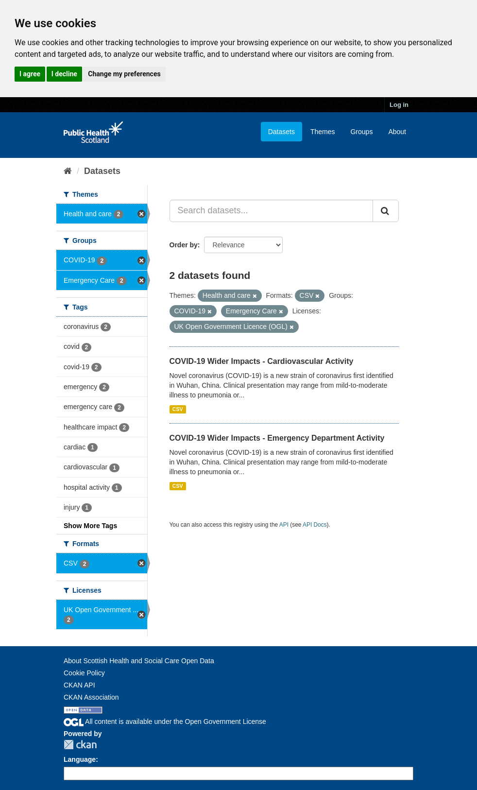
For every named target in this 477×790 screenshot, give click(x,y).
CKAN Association (91, 697)
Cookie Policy (84, 673)
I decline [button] (64, 74)
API (284, 524)
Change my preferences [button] (124, 74)
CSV (177, 409)
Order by (184, 245)
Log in (399, 104)
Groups (361, 132)
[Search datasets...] (272, 211)
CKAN (80, 744)
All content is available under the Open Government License (165, 721)
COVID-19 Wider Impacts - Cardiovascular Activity (262, 361)
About (397, 132)
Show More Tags (90, 526)
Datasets (281, 132)
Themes (322, 132)
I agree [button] (29, 74)
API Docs (315, 524)
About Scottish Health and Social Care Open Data (139, 661)
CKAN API (79, 685)
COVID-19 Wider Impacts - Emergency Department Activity (277, 438)
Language (80, 759)
